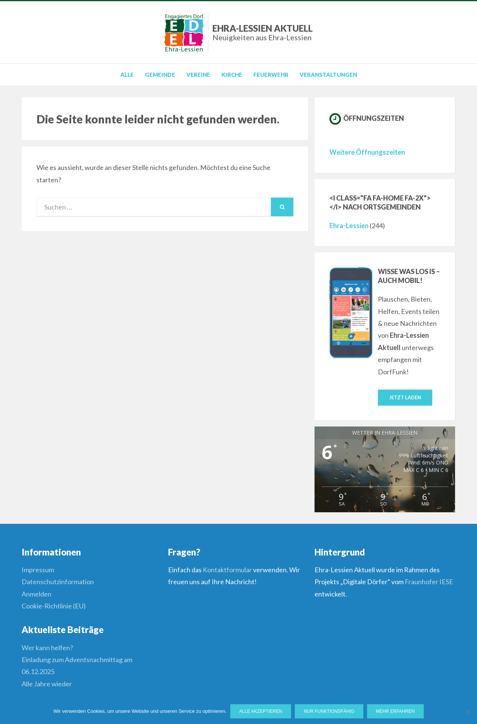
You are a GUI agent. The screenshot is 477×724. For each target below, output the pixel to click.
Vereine (198, 74)
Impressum (38, 570)
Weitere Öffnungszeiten (367, 152)
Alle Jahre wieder (47, 684)
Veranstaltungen (328, 74)
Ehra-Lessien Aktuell (262, 32)
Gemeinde (160, 74)
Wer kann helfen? (47, 647)
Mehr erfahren (395, 711)
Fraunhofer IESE (429, 581)
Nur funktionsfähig (329, 711)
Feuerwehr (270, 74)
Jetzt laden (405, 397)
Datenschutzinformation (58, 581)
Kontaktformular (227, 570)
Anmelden (36, 594)
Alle (127, 74)
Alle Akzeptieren (260, 711)
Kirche (231, 74)
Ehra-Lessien (349, 225)
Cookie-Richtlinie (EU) (54, 606)
